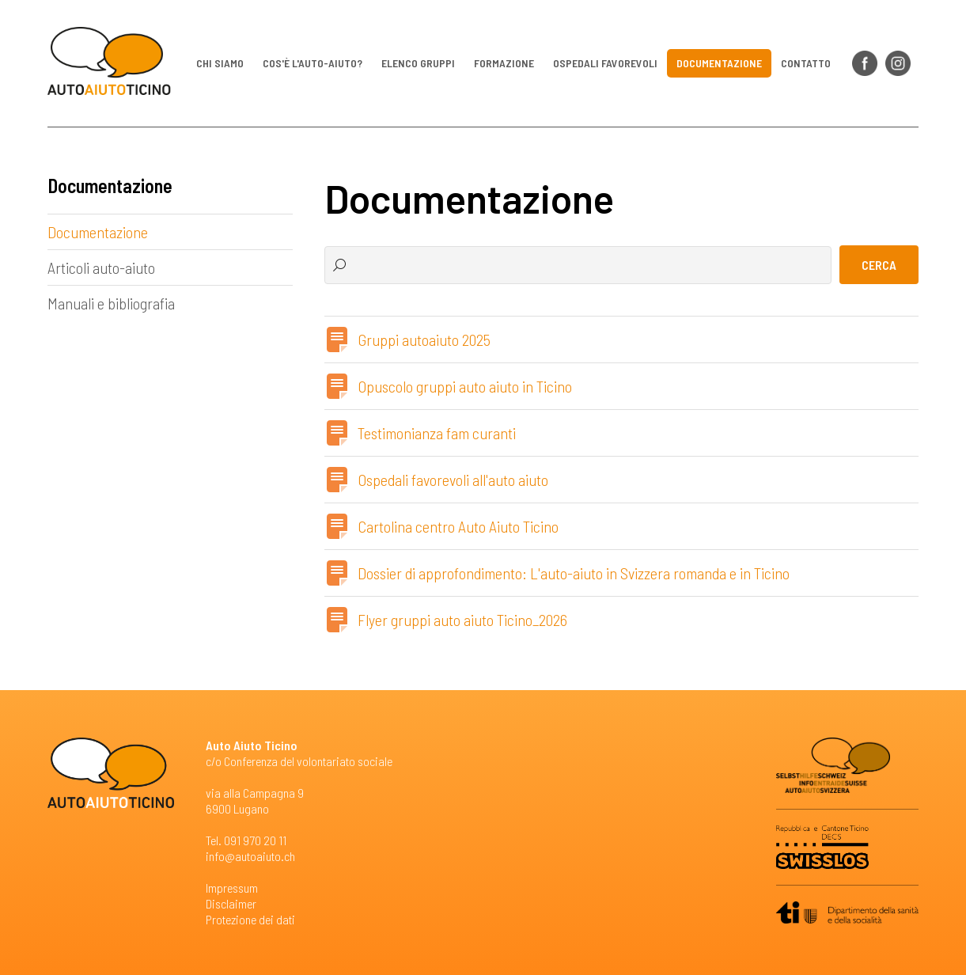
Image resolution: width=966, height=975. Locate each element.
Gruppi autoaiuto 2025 (424, 339)
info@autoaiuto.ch (250, 855)
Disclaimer (231, 903)
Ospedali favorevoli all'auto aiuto (453, 479)
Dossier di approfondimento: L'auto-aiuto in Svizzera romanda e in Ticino (574, 572)
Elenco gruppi (418, 63)
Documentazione (719, 63)
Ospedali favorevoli (605, 63)
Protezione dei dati (250, 919)
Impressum (232, 887)
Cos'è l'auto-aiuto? (312, 63)
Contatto (806, 63)
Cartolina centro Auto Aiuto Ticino (458, 526)
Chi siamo (220, 63)
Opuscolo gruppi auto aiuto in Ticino (465, 386)
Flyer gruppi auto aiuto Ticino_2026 (462, 619)
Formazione (504, 63)
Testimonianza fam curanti (437, 432)
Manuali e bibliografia (111, 303)
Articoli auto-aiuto (101, 267)
